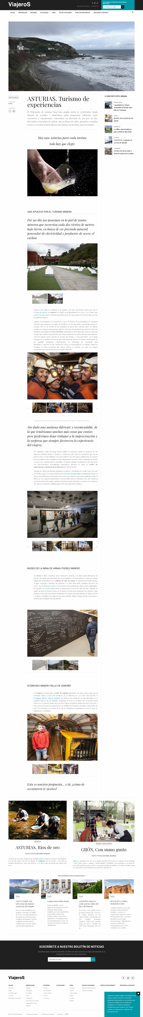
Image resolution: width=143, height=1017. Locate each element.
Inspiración (22, 12)
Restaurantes (47, 990)
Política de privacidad (47, 1014)
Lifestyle (28, 1005)
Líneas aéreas (47, 993)
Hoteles (116, 115)
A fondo (10, 995)
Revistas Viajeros (83, 6)
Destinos (72, 988)
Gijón (75, 861)
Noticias (71, 1000)
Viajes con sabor (65, 12)
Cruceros (46, 998)
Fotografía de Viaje (31, 1003)
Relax (27, 995)
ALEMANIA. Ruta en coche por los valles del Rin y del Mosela (89, 904)
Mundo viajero (118, 102)
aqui (116, 1012)
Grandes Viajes (12, 993)
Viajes (12, 12)
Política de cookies (32, 1014)
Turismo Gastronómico (104, 843)
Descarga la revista (101, 12)
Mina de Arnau (49, 586)
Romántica (117, 126)
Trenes (45, 995)
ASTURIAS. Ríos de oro (38, 847)
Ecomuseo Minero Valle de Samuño (47, 698)
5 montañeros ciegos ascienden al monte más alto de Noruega (123, 107)
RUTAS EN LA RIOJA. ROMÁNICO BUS (119, 902)
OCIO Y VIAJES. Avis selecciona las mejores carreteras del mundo (25, 904)
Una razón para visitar (32, 1000)
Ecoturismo (29, 998)
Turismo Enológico (87, 990)
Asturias (41, 861)
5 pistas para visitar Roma (58, 901)
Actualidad (44, 12)
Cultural (28, 988)
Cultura (71, 995)
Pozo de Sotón (41, 312)
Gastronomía (73, 993)
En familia (29, 993)
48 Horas (116, 137)
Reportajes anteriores (14, 998)
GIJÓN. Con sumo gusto (104, 849)
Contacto (94, 6)
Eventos (71, 998)
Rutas (10, 103)
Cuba (53, 12)
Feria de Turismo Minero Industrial (77, 474)
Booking (34, 12)
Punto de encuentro (82, 12)
